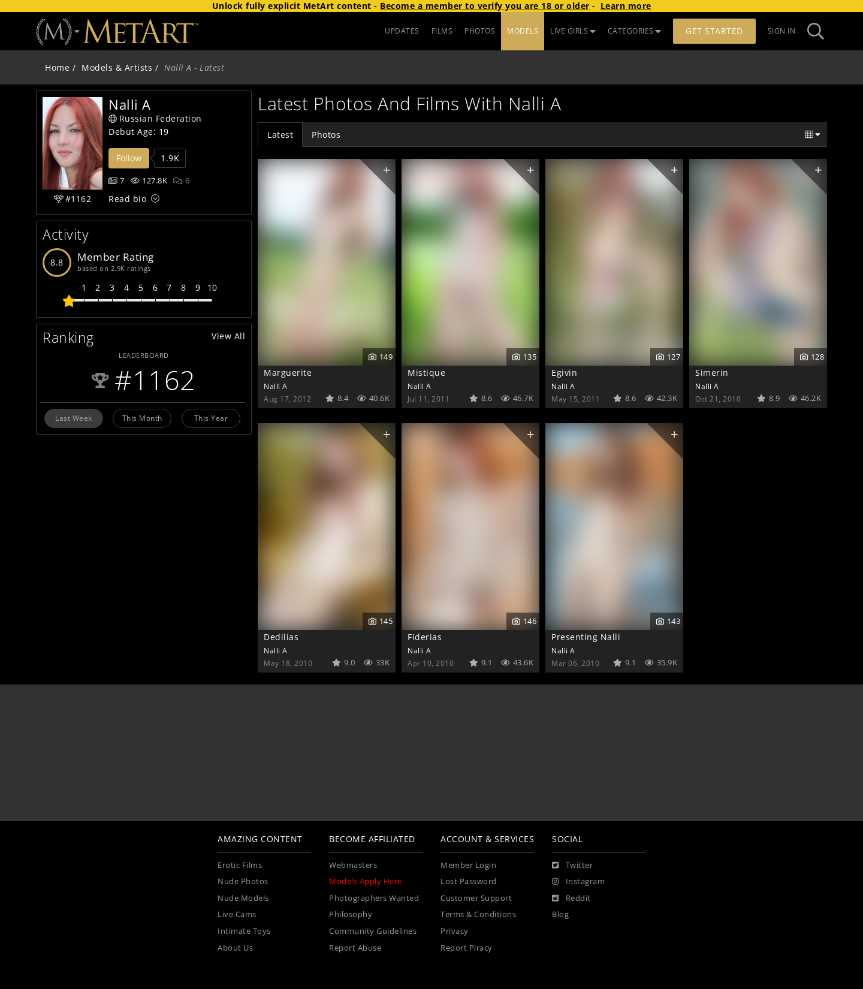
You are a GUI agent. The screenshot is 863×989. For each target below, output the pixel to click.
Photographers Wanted (374, 898)
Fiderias (425, 637)
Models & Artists (117, 67)
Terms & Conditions (478, 914)
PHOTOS (479, 31)
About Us (235, 948)
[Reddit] (571, 898)
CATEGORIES (635, 31)
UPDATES (402, 31)
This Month (142, 418)
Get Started (714, 31)
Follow (128, 158)
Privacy (454, 931)
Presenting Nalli (585, 637)
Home (57, 67)
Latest (280, 134)
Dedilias (281, 637)
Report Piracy (466, 948)
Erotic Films (240, 865)
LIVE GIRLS (573, 31)
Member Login (468, 865)
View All (228, 336)
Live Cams (237, 914)
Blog (560, 914)
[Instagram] (578, 881)
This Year (211, 418)
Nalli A (276, 386)
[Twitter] (572, 865)
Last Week (73, 418)
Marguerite (288, 372)
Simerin (712, 372)
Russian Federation (155, 118)
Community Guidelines (373, 931)
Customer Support (476, 898)
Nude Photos (243, 881)
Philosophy (350, 914)
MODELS (522, 31)
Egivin (564, 372)
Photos (326, 134)
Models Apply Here (365, 881)
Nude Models (243, 898)
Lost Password (468, 881)
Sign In (782, 31)
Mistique (426, 372)
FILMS (442, 31)
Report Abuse (355, 948)
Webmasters (353, 865)
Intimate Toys (244, 931)
